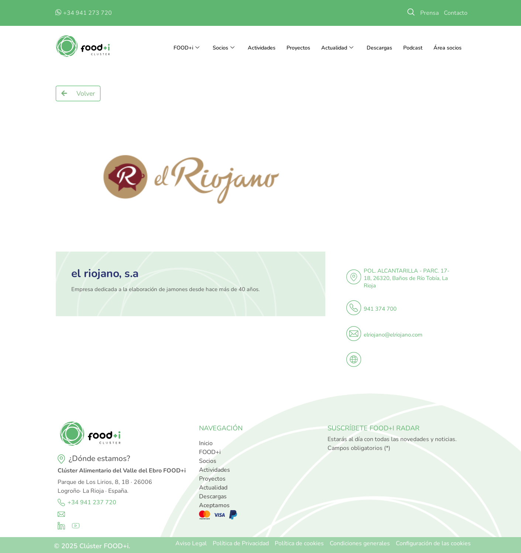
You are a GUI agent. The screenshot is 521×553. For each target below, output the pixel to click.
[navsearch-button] (411, 13)
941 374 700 (380, 309)
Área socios (447, 48)
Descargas (378, 48)
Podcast (412, 48)
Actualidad (335, 48)
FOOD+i (180, 48)
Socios (218, 48)
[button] (78, 93)
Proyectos (295, 48)
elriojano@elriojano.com (393, 334)
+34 (74, 502)
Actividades (257, 48)
